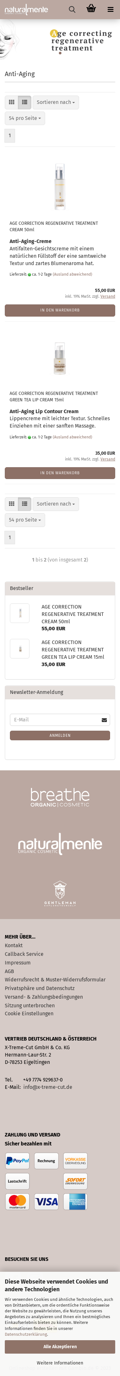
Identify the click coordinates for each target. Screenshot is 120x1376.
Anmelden (60, 735)
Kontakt (14, 945)
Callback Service (24, 954)
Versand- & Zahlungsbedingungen (44, 997)
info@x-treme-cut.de (47, 1087)
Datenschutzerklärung (26, 1334)
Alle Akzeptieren (60, 1346)
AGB (9, 971)
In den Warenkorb (60, 310)
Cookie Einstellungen (29, 1013)
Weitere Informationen (60, 1363)
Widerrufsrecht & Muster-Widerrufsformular (55, 980)
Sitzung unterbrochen (30, 1006)
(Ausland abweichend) (72, 274)
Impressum (18, 963)
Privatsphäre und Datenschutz (40, 988)
